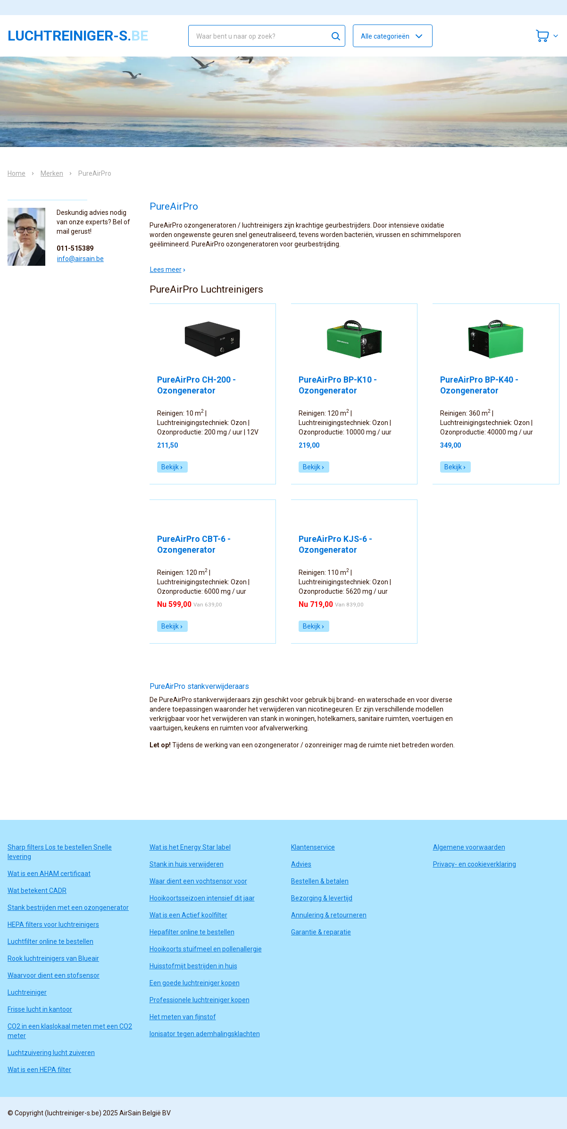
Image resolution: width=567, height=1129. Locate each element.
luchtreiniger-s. (78, 36)
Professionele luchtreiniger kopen (200, 1000)
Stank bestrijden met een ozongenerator (68, 907)
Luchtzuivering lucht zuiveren (51, 1052)
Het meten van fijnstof (183, 1017)
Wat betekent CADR (37, 890)
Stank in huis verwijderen (187, 864)
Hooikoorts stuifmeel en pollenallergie (206, 949)
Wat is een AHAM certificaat (49, 873)
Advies (301, 864)
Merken (52, 173)
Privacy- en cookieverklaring (474, 864)
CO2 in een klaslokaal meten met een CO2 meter (70, 1031)
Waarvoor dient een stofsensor (54, 975)
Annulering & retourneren (329, 915)
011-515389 (75, 248)
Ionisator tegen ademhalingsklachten (205, 1034)
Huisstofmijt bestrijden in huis (193, 966)
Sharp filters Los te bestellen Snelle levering (60, 851)
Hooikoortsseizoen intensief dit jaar (202, 898)
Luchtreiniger (27, 992)
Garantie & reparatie (321, 932)
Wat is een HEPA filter (39, 1069)
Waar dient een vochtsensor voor (198, 881)
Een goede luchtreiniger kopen (195, 983)
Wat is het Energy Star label (190, 847)
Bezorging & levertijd (321, 898)
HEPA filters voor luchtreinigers (53, 924)
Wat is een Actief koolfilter (188, 915)
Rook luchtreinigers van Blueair (53, 958)
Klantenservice (313, 847)
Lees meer (168, 269)
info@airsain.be (80, 258)
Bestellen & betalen (320, 881)
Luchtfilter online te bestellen (50, 941)
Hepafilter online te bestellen (192, 932)
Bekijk (172, 467)
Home (16, 173)
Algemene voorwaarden (469, 847)
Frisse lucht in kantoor (40, 1009)
